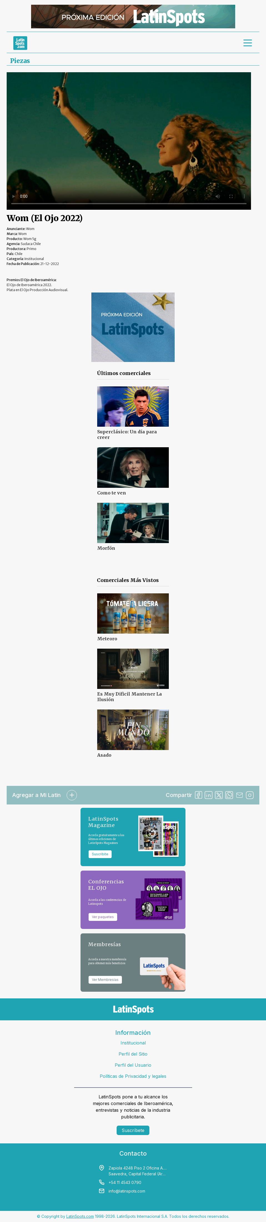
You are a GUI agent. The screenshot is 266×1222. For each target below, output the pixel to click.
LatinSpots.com (80, 1216)
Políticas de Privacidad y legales (133, 1076)
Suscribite (100, 854)
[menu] (248, 43)
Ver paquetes (103, 917)
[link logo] (20, 43)
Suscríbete (133, 1130)
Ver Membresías (105, 980)
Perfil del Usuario (133, 1065)
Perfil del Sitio (133, 1054)
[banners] (133, 16)
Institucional (133, 1043)
